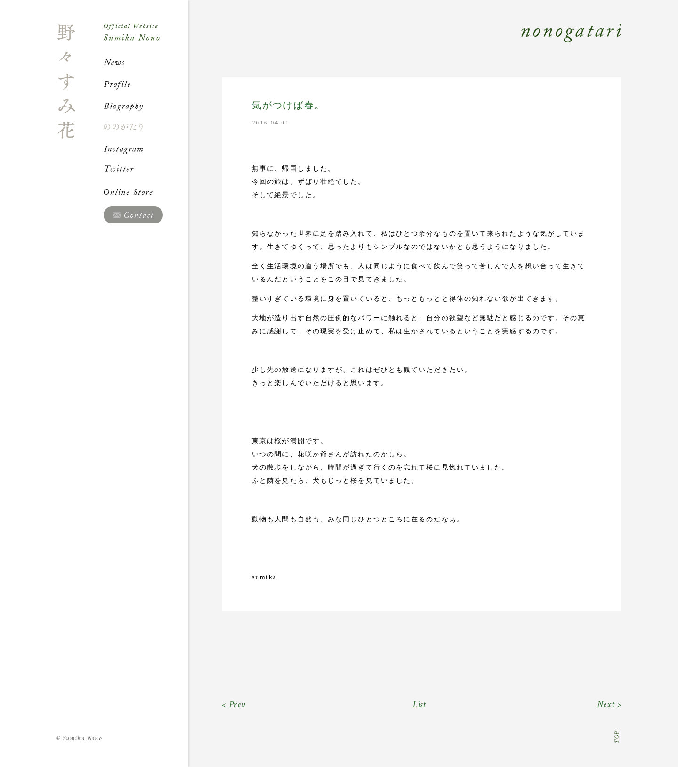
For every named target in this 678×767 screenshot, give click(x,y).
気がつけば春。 (288, 105)
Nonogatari (405, 43)
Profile (146, 84)
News (146, 62)
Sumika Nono (79, 738)
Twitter (146, 170)
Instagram (146, 148)
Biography (146, 106)
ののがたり (146, 127)
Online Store (146, 192)
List (420, 704)
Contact (133, 214)
